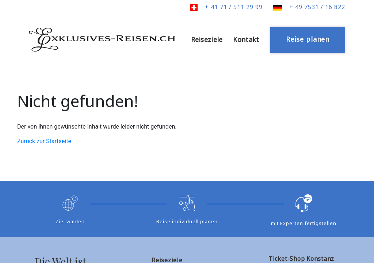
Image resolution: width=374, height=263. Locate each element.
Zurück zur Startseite (44, 141)
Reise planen (307, 39)
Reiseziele (207, 39)
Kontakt (246, 39)
